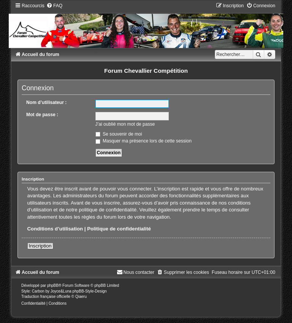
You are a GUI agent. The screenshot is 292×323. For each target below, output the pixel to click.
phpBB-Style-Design (90, 291)
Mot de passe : (42, 114)
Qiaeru (81, 296)
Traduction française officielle (45, 296)
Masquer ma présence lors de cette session (143, 141)
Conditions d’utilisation (55, 229)
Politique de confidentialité (119, 229)
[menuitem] (54, 5)
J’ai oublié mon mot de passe (125, 124)
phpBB (53, 285)
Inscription (40, 246)
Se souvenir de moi (118, 134)
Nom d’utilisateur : (46, 102)
